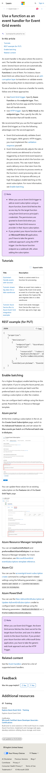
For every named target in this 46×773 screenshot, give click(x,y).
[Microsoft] (23, 3)
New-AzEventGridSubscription (29, 599)
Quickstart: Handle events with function (8, 280)
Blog (32, 759)
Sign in (41, 3)
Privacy (15, 762)
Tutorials (7, 43)
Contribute (6, 762)
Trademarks (6, 769)
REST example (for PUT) (12, 46)
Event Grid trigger (17, 97)
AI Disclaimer (7, 759)
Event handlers (15, 664)
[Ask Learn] (37, 9)
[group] (23, 350)
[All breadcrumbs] (4, 9)
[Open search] (35, 3)
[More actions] (42, 9)
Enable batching (10, 49)
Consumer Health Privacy (11, 766)
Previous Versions (21, 759)
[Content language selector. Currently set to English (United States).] (13, 747)
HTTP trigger (15, 110)
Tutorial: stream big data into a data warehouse (9, 289)
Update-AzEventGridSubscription (16, 602)
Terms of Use (30, 766)
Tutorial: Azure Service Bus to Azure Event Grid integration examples (9, 310)
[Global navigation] (2, 3)
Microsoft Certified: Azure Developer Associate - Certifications (20, 721)
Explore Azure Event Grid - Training (15, 710)
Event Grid (12, 9)
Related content (10, 52)
